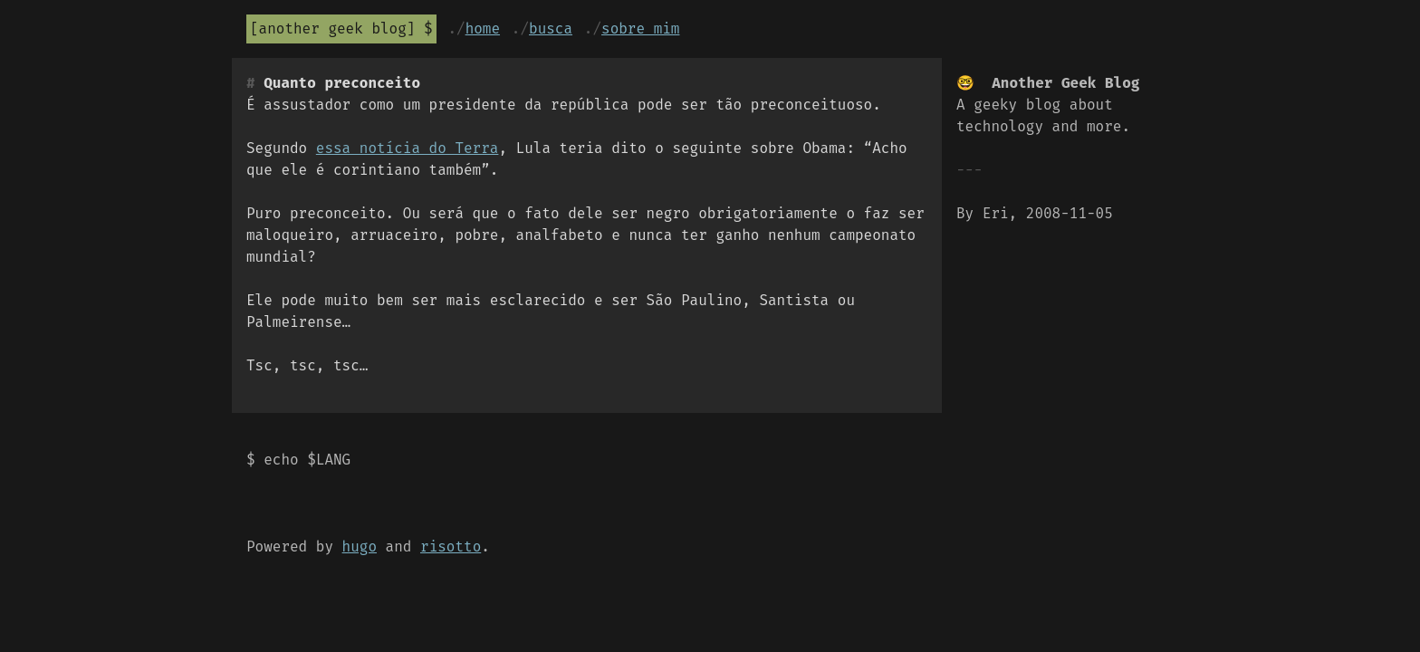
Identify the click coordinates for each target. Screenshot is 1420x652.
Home (482, 28)
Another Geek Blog (333, 28)
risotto (450, 546)
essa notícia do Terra (407, 148)
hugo (359, 546)
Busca (550, 28)
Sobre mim (640, 28)
